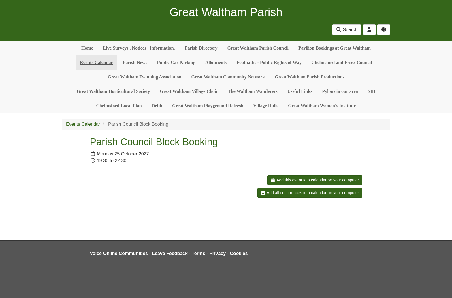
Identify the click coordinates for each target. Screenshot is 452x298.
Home (87, 48)
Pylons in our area (340, 91)
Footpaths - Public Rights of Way (269, 62)
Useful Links (299, 91)
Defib (157, 105)
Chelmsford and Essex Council (341, 62)
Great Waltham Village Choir (189, 91)
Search (346, 29)
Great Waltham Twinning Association (144, 76)
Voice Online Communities (119, 253)
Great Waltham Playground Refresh (207, 105)
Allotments (216, 62)
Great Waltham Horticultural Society (113, 91)
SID (372, 91)
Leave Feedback (170, 253)
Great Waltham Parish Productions (309, 76)
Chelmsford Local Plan (119, 105)
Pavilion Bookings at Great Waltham (334, 48)
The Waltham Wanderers (252, 91)
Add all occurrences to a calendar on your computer (310, 192)
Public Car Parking (176, 62)
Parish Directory (201, 48)
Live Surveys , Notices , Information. (139, 48)
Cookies (239, 253)
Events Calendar (96, 62)
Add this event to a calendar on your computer (314, 180)
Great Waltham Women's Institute (322, 105)
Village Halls (265, 105)
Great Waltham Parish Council (258, 48)
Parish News (135, 62)
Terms (198, 253)
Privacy (217, 253)
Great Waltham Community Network (228, 76)
